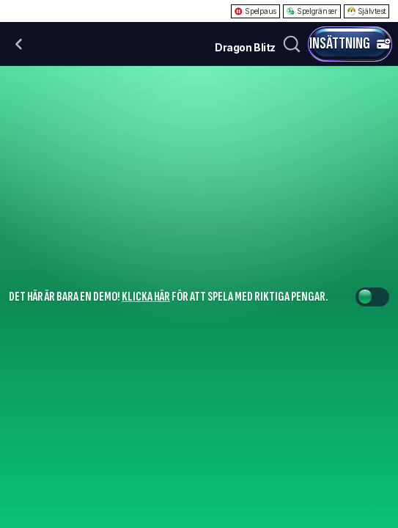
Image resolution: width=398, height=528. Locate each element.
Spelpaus (255, 11)
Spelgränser (312, 11)
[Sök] (292, 44)
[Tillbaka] (19, 44)
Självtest (366, 11)
